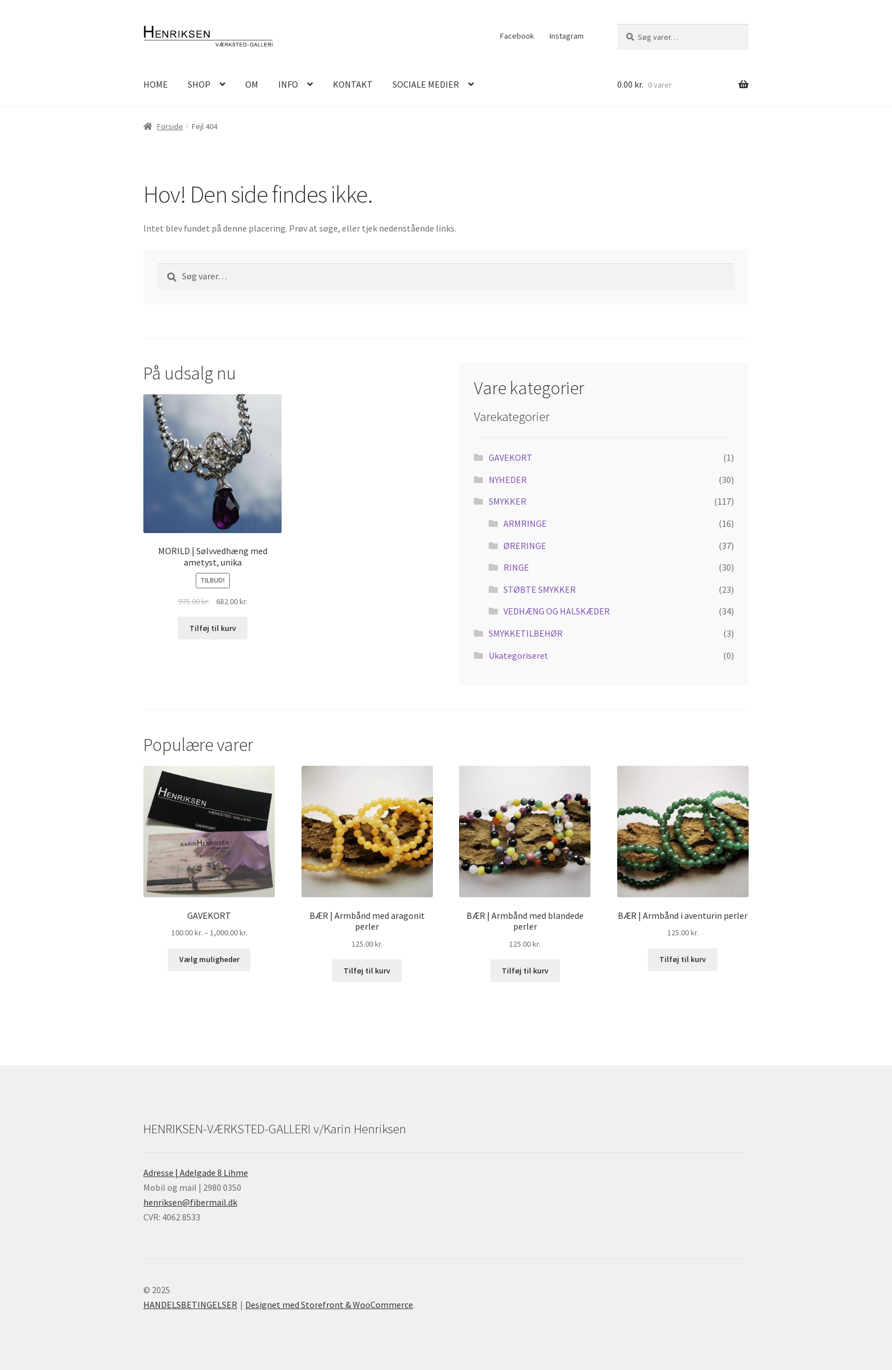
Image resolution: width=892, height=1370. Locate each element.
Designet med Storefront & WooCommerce (329, 1304)
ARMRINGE (525, 523)
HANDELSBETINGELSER (190, 1304)
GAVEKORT (510, 457)
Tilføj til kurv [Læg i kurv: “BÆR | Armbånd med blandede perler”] (525, 970)
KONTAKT (353, 84)
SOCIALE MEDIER (426, 84)
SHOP (199, 84)
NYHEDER (508, 479)
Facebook (517, 36)
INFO (288, 84)
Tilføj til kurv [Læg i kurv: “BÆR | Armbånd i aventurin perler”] (682, 959)
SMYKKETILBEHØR (526, 633)
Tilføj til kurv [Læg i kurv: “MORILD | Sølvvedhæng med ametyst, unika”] (212, 628)
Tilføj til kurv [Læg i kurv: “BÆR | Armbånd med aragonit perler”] (367, 970)
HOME (155, 84)
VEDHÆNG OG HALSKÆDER (556, 611)
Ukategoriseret (518, 655)
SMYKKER (507, 501)
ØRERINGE (524, 545)
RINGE (516, 567)
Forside (170, 126)
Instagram (567, 36)
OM (251, 84)
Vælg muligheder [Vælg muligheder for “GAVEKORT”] (209, 959)
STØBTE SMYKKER (539, 589)
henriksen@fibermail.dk (190, 1202)
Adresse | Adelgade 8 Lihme (195, 1172)
